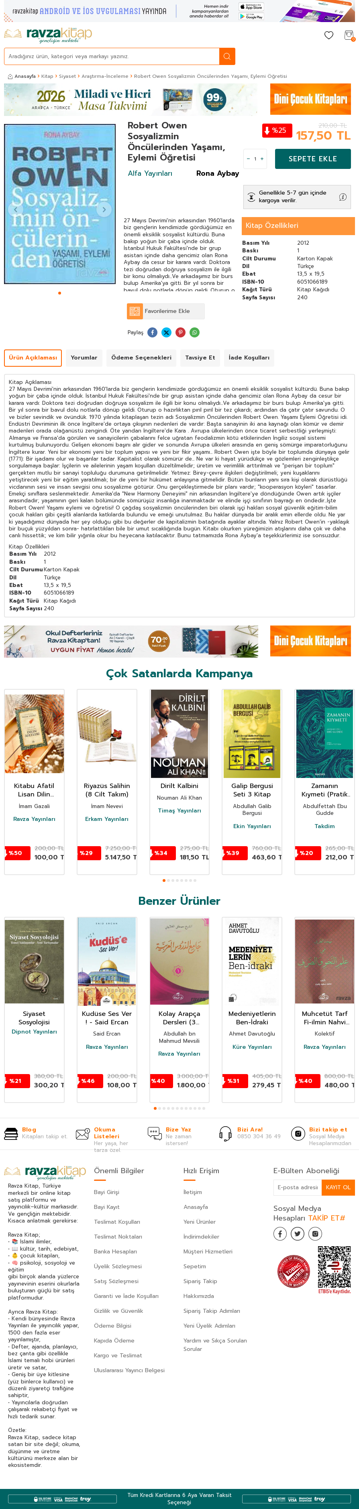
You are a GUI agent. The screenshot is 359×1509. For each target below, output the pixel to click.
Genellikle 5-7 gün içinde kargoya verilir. (292, 197)
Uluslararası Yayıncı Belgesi (129, 1370)
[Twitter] (302, 1235)
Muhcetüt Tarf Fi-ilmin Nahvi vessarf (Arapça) (325, 1018)
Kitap (47, 76)
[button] (59, 293)
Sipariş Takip (200, 1281)
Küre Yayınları (252, 1047)
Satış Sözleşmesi (116, 1281)
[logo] (48, 36)
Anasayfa (22, 76)
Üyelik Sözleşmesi (118, 1266)
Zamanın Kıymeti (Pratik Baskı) (325, 790)
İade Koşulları (249, 357)
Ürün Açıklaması (33, 357)
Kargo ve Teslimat (118, 1355)
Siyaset (67, 76)
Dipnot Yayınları (34, 1032)
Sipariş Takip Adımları (212, 1311)
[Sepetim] (349, 36)
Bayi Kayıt (107, 1207)
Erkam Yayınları (107, 819)
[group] (60, 204)
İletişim (193, 1192)
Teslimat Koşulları (117, 1222)
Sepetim (195, 1266)
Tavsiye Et (200, 357)
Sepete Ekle (313, 159)
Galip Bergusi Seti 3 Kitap (252, 790)
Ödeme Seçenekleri (141, 357)
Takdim (324, 826)
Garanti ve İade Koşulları (126, 1296)
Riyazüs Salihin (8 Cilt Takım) (107, 790)
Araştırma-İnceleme (105, 76)
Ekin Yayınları (252, 826)
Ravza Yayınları (34, 819)
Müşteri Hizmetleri (208, 1251)
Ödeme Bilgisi (112, 1326)
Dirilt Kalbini (179, 786)
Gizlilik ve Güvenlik (118, 1311)
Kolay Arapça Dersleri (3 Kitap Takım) (179, 1018)
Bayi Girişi (106, 1192)
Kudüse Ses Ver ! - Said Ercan (107, 1018)
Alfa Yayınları (150, 173)
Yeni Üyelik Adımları (209, 1326)
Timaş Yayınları (179, 810)
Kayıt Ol (338, 1187)
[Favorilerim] (329, 36)
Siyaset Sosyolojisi (34, 1018)
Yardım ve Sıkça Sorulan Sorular (215, 1344)
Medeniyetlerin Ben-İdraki (252, 1018)
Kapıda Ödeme (114, 1340)
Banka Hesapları (115, 1251)
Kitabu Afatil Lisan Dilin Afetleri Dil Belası (34, 790)
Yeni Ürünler (200, 1222)
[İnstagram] (322, 1235)
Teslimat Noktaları (118, 1237)
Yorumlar (84, 357)
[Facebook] (281, 1235)
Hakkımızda (199, 1296)
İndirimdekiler (201, 1237)
